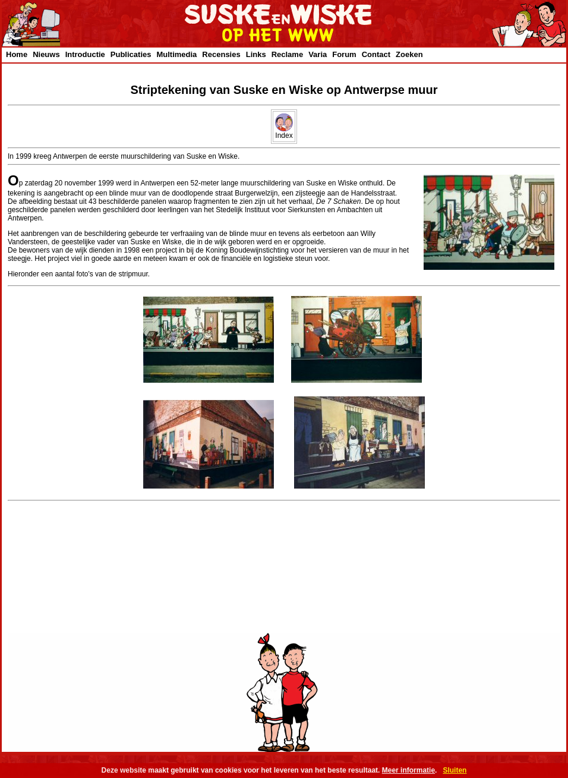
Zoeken (409, 54)
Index (284, 132)
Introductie (85, 54)
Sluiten (454, 770)
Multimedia (176, 54)
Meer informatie (408, 770)
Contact (376, 54)
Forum (344, 54)
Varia (317, 54)
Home (16, 54)
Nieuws (46, 54)
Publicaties (131, 54)
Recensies (221, 54)
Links (256, 54)
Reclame (287, 54)
